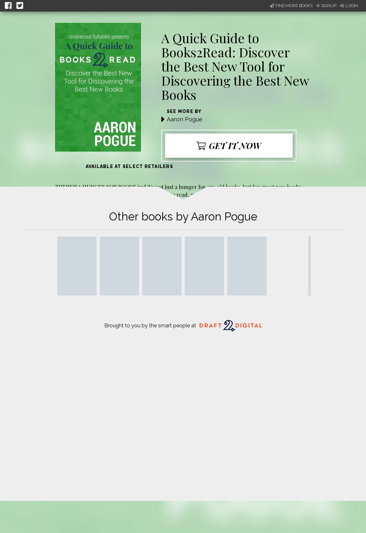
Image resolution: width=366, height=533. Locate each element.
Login (349, 5)
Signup (326, 5)
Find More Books (291, 5)
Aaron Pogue (184, 119)
